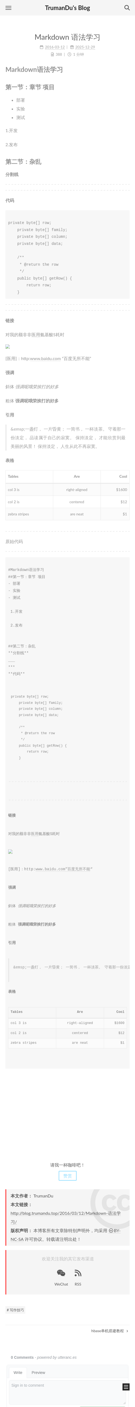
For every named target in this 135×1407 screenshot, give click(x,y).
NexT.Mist (68, 1400)
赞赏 (67, 1175)
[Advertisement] (67, 1113)
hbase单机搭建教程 (109, 1330)
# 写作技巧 (15, 1309)
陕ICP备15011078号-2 (67, 1377)
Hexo (51, 1400)
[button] (8, 7)
